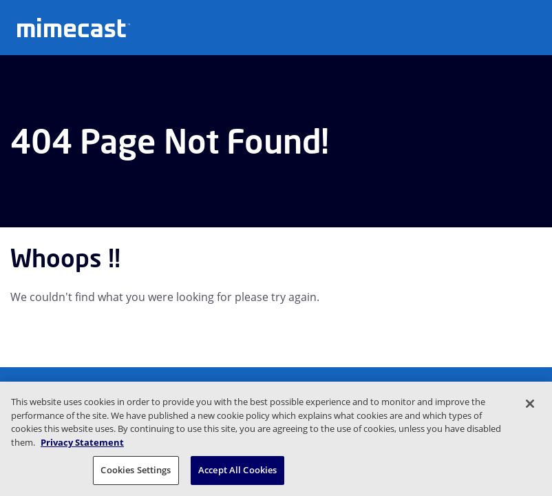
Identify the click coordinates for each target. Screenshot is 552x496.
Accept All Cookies (237, 470)
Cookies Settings (135, 470)
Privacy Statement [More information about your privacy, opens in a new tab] (82, 442)
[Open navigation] (531, 26)
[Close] (530, 404)
